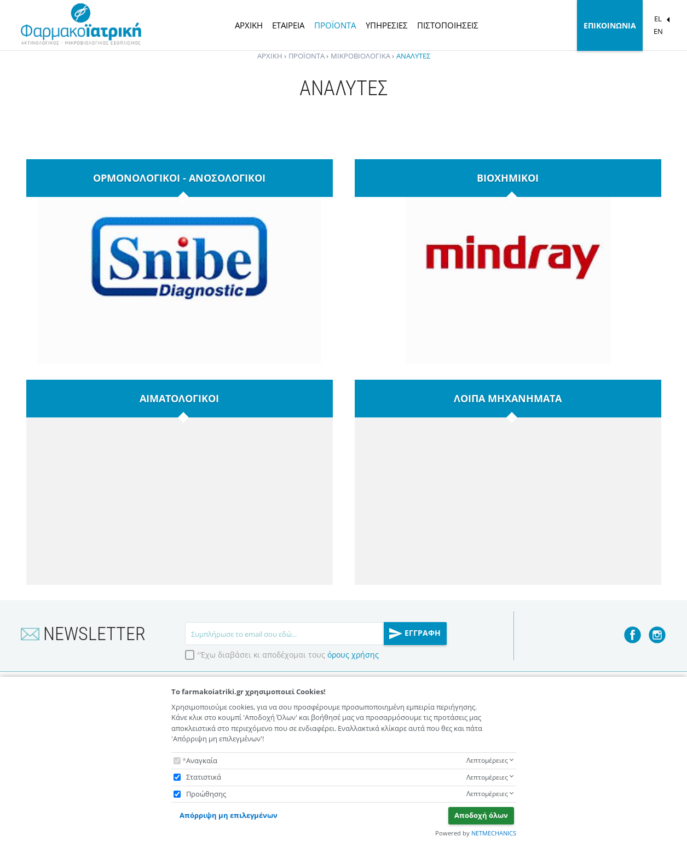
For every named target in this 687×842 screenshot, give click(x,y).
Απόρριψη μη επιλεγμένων (229, 815)
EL (658, 19)
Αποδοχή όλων (481, 815)
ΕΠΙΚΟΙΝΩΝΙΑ (610, 25)
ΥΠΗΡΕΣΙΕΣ (387, 25)
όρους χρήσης (353, 654)
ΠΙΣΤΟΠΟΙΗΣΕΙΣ (447, 25)
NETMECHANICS (493, 833)
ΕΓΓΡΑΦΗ (415, 633)
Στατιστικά (203, 777)
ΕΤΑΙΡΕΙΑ (288, 25)
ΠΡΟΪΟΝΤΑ (335, 25)
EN (658, 31)
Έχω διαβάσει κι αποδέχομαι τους (289, 654)
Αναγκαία (201, 760)
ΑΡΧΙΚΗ (249, 25)
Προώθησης (206, 794)
